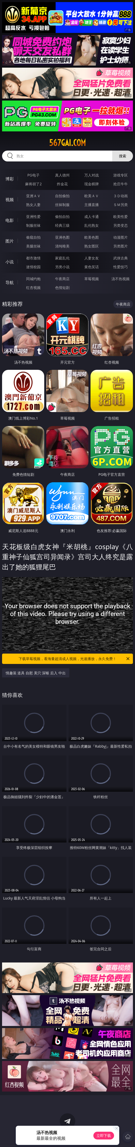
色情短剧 (62, 287)
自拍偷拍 (62, 195)
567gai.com (67, 143)
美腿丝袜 (33, 246)
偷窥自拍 (33, 237)
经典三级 (62, 225)
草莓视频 (91, 278)
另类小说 (62, 266)
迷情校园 (33, 266)
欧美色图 (91, 237)
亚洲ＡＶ (33, 195)
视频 (9, 199)
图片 (9, 241)
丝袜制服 (62, 204)
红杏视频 (33, 287)
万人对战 (91, 175)
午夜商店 (62, 278)
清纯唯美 (62, 246)
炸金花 (62, 183)
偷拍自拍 (62, 216)
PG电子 (33, 175)
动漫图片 (120, 237)
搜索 (122, 155)
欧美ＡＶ (91, 195)
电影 (9, 220)
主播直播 (91, 204)
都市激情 (33, 258)
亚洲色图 (62, 237)
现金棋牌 (91, 183)
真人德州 (62, 175)
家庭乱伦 (62, 258)
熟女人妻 (33, 204)
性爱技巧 (120, 266)
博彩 (9, 179)
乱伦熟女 (91, 225)
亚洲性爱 (33, 216)
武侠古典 (120, 258)
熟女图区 (91, 246)
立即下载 (103, 1135)
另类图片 (120, 246)
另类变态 (120, 225)
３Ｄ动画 (120, 195)
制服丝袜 (33, 225)
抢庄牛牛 (120, 183)
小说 (9, 262)
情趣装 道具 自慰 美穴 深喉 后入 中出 (36, 672)
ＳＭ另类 (120, 204)
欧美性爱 (120, 216)
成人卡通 (91, 216)
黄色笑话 (91, 266)
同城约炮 (33, 278)
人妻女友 (91, 258)
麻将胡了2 (33, 183)
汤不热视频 (120, 278)
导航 (9, 282)
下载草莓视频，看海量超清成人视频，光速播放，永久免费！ (74, 659)
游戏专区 (120, 175)
